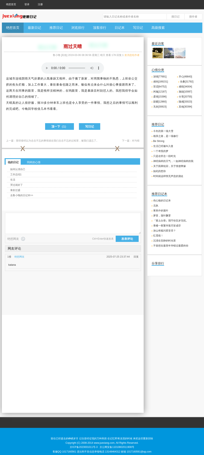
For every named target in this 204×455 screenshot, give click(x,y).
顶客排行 (99, 27)
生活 (12, 179)
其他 (64, 55)
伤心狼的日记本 (162, 200)
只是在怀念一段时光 (164, 156)
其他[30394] (185, 106)
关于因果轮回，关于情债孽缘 (169, 166)
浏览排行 (78, 27)
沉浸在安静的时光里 (164, 240)
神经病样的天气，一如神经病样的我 (173, 161)
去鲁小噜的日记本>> (21, 195)
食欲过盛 (15, 190)
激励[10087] (185, 91)
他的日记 (13, 162)
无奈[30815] (160, 106)
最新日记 (34, 27)
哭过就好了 (16, 184)
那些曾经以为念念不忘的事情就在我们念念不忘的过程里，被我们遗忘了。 (57, 140)
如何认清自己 (17, 169)
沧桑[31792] (186, 81)
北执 (155, 205)
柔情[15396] (160, 96)
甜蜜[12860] (160, 101)
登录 (26, 4)
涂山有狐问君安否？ (164, 230)
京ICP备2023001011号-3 (84, 447)
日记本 (120, 27)
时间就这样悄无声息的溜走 (168, 176)
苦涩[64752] (160, 86)
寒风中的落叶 (160, 210)
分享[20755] (185, 96)
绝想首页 (11, 4)
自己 (22, 96)
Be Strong (158, 141)
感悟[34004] (185, 86)
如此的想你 (159, 171)
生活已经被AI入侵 (163, 146)
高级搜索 (158, 27)
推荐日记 (56, 27)
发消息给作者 (131, 55)
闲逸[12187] (160, 91)
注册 (40, 4)
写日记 (138, 27)
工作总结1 (16, 174)
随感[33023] (185, 101)
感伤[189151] (160, 81)
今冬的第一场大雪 (163, 131)
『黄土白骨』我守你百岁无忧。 (170, 220)
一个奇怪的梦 (160, 151)
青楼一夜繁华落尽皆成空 (167, 225)
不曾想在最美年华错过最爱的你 (170, 245)
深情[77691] (160, 76)
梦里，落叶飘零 (162, 215)
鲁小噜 (56, 55)
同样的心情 (34, 162)
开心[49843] (185, 76)
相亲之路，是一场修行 (165, 136)
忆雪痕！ (158, 235)
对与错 (135, 140)
